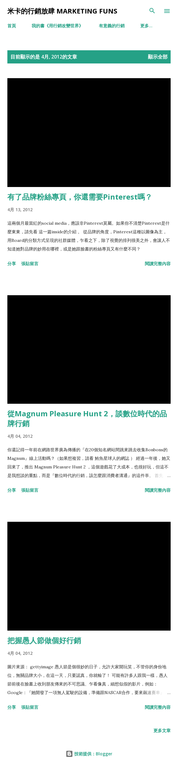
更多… (146, 26)
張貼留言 (29, 263)
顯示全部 (158, 56)
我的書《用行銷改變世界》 (57, 26)
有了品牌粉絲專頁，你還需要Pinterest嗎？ (79, 197)
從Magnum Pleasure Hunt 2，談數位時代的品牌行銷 (87, 418)
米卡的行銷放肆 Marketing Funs (62, 10)
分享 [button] (11, 263)
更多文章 (162, 730)
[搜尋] (152, 11)
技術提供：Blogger (89, 754)
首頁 (11, 26)
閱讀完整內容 (158, 263)
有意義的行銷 (112, 26)
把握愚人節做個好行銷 (44, 640)
